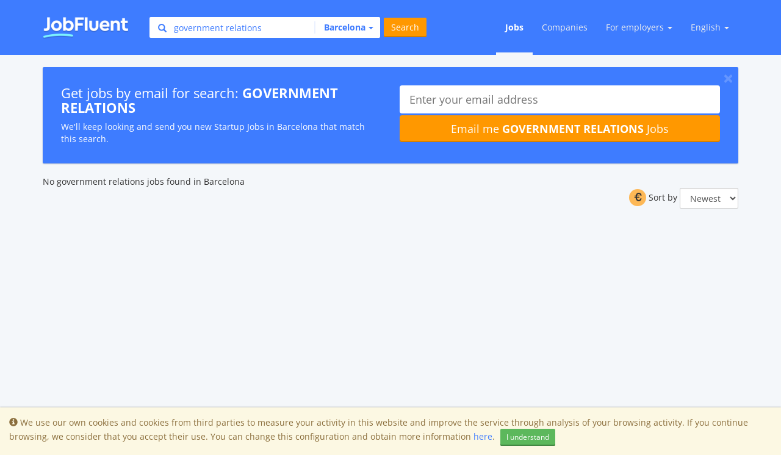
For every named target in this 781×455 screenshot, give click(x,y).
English (710, 27)
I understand (527, 437)
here (482, 436)
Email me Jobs (560, 128)
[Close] (728, 78)
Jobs (514, 27)
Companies (565, 27)
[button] (343, 27)
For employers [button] (639, 27)
